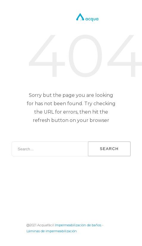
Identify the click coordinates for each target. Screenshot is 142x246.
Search (109, 148)
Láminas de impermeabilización (51, 231)
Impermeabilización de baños (78, 225)
